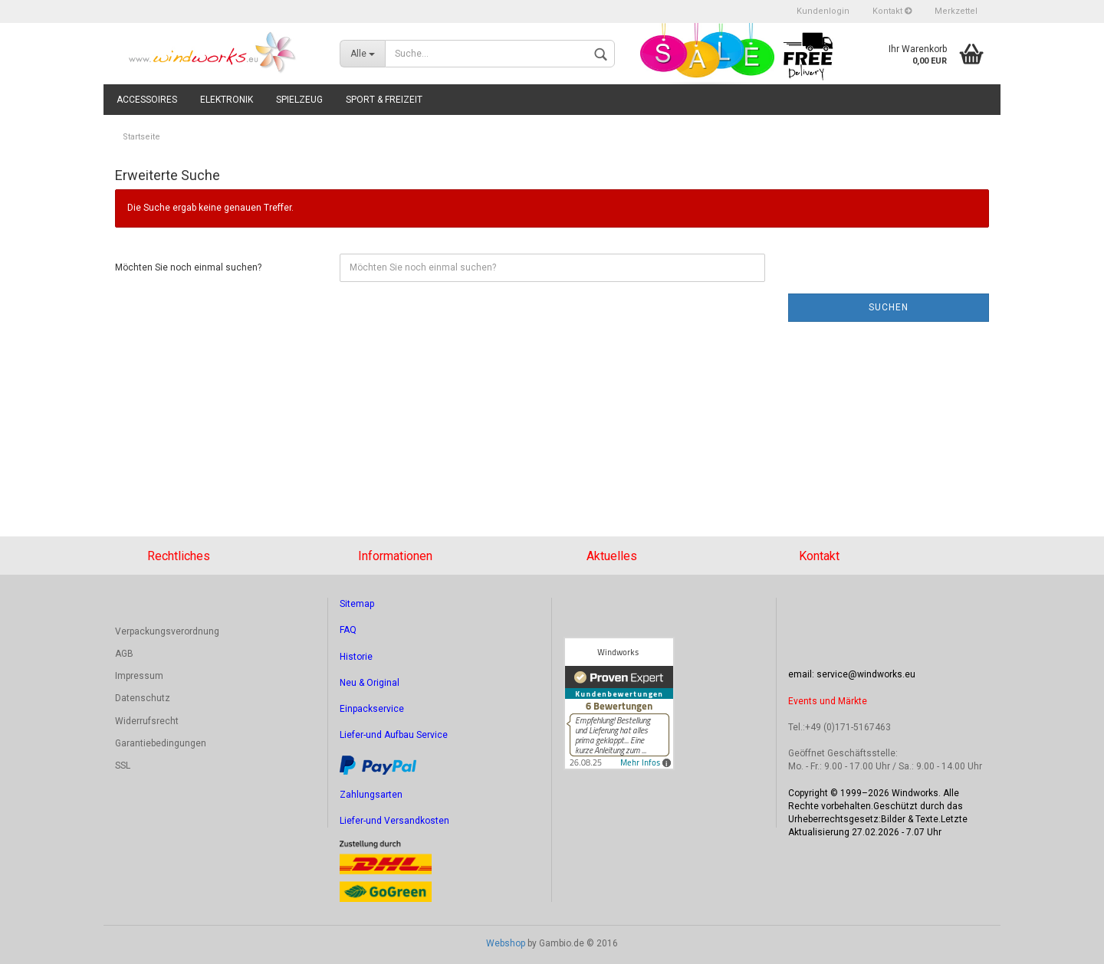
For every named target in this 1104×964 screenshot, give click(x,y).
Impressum (139, 676)
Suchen (889, 307)
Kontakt (892, 11)
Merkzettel (956, 11)
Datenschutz (142, 698)
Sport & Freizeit (384, 99)
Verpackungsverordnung (167, 631)
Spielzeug (299, 99)
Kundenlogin (823, 11)
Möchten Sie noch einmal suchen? (188, 267)
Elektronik (226, 99)
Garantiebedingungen (160, 743)
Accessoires (147, 99)
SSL (122, 765)
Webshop (505, 943)
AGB (124, 653)
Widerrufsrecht (147, 721)
